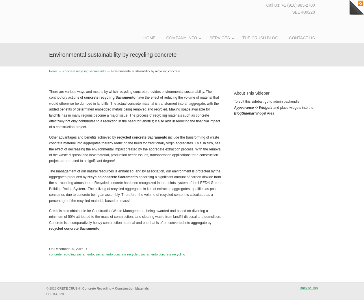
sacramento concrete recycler (117, 254)
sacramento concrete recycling (163, 254)
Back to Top (309, 288)
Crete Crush (80, 20)
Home (53, 71)
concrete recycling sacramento (84, 71)
